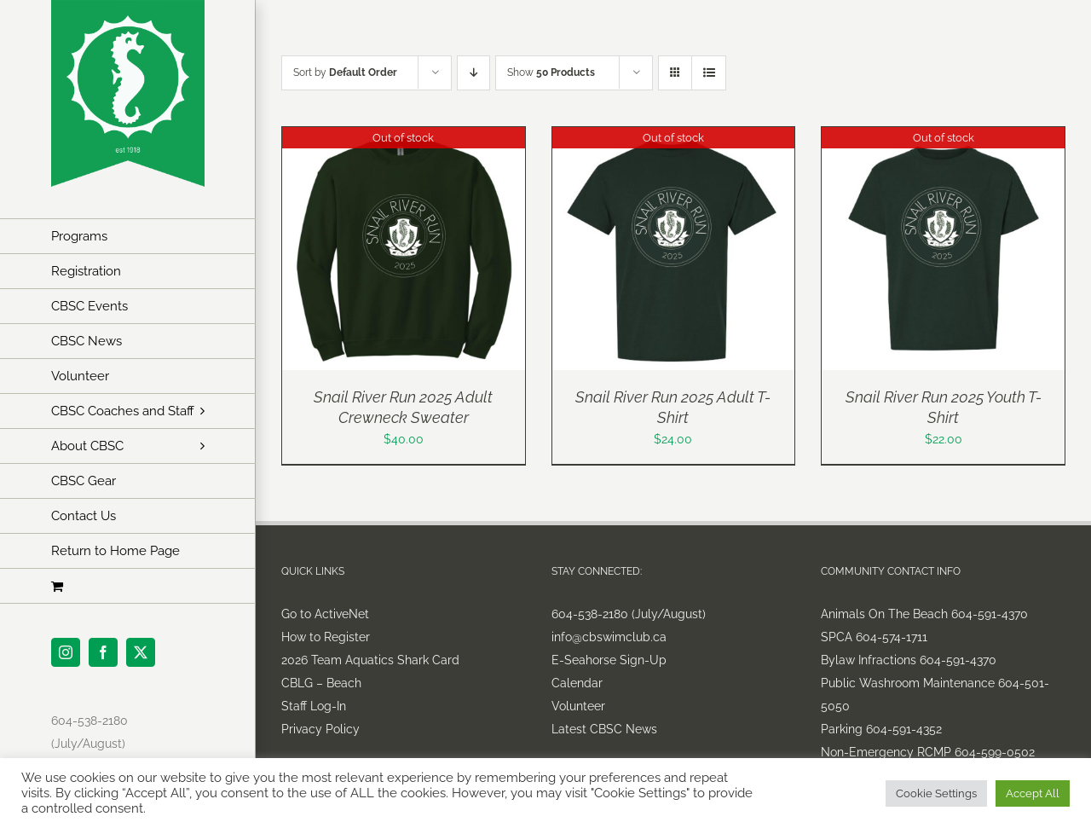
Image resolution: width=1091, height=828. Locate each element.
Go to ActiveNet (325, 614)
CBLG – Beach (321, 683)
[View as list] (708, 73)
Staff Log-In (313, 706)
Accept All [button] (1032, 793)
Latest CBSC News (604, 729)
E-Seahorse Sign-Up (609, 660)
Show (551, 72)
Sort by (345, 72)
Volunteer (578, 706)
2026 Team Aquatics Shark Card (370, 660)
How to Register (325, 637)
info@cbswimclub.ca (609, 637)
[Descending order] (473, 72)
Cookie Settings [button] (936, 793)
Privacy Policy (320, 729)
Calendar (577, 683)
